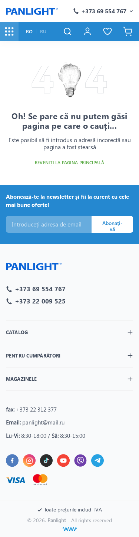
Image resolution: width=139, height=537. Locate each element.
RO (29, 31)
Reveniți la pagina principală (69, 162)
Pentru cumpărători (33, 355)
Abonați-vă (112, 226)
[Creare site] (70, 529)
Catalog (17, 332)
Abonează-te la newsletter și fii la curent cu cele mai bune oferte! (67, 201)
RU (43, 31)
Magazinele (21, 379)
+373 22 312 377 (36, 409)
